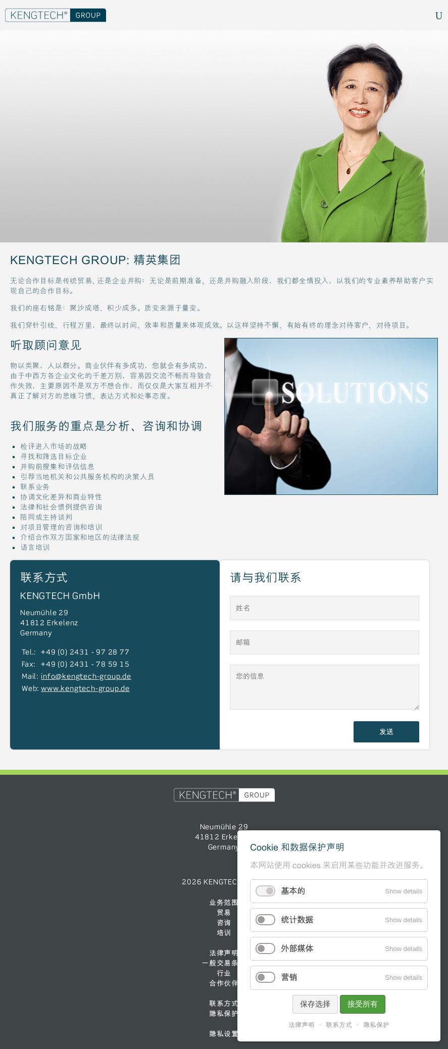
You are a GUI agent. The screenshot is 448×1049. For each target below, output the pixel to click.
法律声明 (224, 953)
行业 (224, 973)
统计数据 (297, 920)
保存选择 (315, 1004)
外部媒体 (297, 949)
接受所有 (362, 1004)
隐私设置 (224, 1034)
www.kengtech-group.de (85, 688)
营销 (289, 977)
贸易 (224, 913)
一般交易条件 (224, 963)
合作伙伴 (224, 983)
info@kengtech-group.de (86, 676)
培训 (224, 933)
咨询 (224, 923)
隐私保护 (224, 1014)
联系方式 (224, 1004)
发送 (386, 732)
